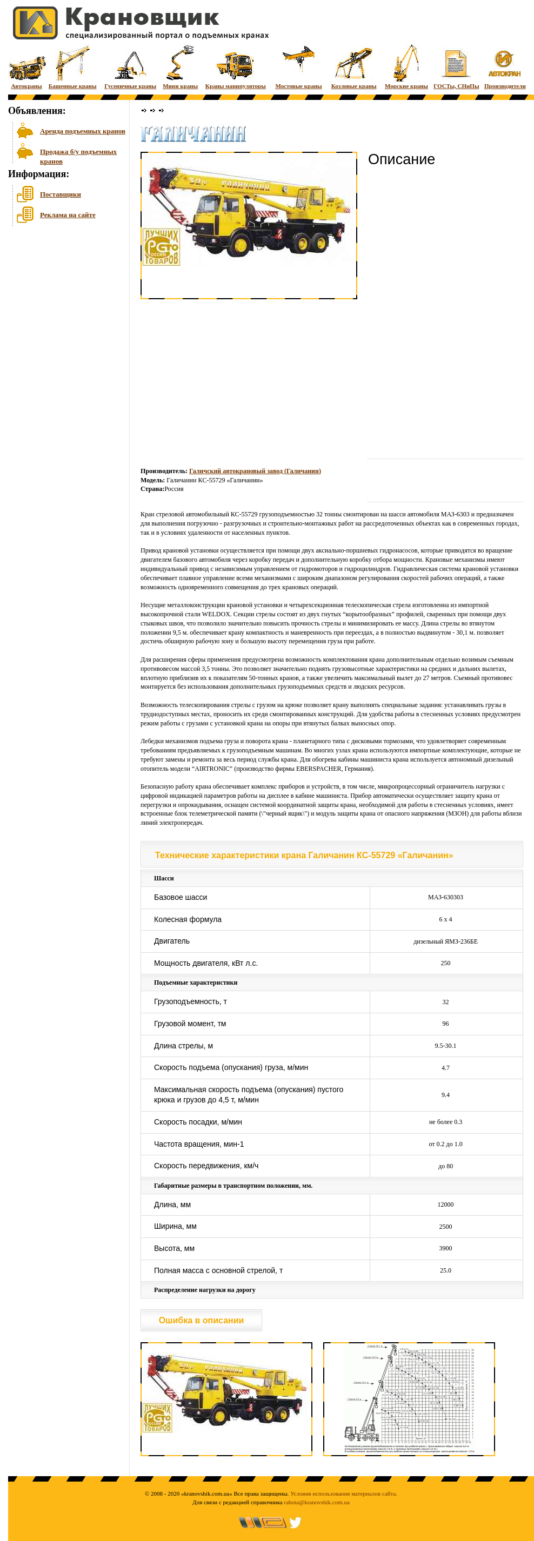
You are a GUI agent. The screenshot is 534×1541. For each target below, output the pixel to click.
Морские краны (406, 66)
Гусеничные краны (130, 66)
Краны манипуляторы (235, 66)
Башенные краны (73, 66)
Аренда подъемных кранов (82, 131)
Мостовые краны (298, 66)
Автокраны (26, 66)
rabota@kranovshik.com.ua (317, 1502)
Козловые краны (354, 66)
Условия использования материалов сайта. (343, 1493)
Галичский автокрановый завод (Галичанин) (255, 471)
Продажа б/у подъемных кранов (78, 155)
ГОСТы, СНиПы (456, 66)
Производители (505, 66)
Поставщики (60, 194)
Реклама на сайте (68, 215)
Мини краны (180, 66)
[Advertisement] (62, 313)
